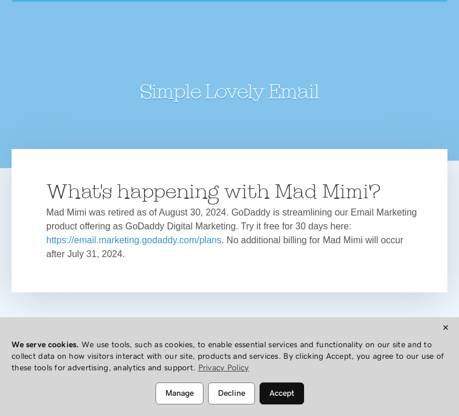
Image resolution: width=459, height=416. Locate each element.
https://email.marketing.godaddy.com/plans (133, 240)
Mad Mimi (229, 49)
